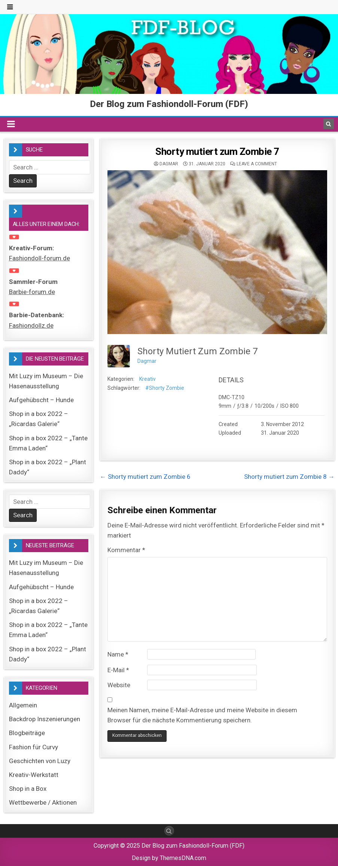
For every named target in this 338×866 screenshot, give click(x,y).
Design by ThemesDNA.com (169, 858)
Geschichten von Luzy (39, 761)
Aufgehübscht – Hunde (41, 400)
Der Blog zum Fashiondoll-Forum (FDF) (169, 104)
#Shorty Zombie (164, 388)
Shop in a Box (27, 788)
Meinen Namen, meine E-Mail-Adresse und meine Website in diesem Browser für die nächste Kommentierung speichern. (202, 715)
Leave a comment (257, 163)
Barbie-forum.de (32, 292)
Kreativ (147, 379)
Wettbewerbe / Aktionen (43, 802)
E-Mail (118, 670)
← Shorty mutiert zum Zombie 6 (145, 476)
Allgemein (23, 705)
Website (118, 685)
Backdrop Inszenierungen (44, 719)
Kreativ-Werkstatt (33, 774)
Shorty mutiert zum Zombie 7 (217, 151)
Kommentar (126, 550)
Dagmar (168, 163)
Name (117, 654)
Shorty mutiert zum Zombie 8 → (289, 476)
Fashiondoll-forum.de (39, 258)
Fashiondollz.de (31, 325)
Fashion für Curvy (33, 747)
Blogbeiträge (27, 733)
